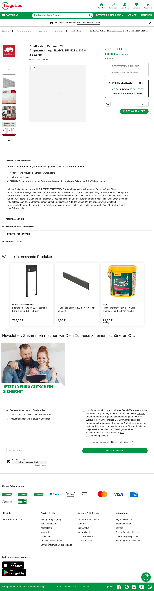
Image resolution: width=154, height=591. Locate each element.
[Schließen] (150, 22)
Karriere (119, 528)
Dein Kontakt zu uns (12, 519)
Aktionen (146, 15)
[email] (37, 450)
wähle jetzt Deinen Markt (88, 23)
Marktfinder (46, 536)
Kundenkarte (123, 54)
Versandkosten (85, 532)
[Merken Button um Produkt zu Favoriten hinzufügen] (108, 104)
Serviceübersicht (48, 524)
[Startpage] (12, 6)
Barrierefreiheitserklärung (127, 532)
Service (132, 15)
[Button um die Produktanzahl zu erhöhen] (146, 103)
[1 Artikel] (142, 104)
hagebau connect (124, 519)
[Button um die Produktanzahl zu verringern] (138, 103)
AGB (58, 587)
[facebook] (119, 587)
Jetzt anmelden (114, 450)
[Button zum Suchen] (90, 15)
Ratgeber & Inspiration (109, 15)
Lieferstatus (83, 528)
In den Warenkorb (134, 111)
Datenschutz (86, 587)
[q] (59, 15)
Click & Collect (85, 541)
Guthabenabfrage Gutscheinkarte (56, 545)
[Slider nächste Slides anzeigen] (9, 139)
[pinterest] (127, 587)
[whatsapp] (150, 587)
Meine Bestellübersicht (88, 519)
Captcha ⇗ (41, 465)
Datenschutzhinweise (121, 442)
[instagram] (134, 587)
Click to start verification (29, 462)
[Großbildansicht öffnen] (57, 93)
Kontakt (7, 513)
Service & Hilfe (48, 513)
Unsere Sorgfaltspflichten (127, 536)
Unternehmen (122, 513)
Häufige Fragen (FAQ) (51, 519)
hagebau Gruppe (123, 524)
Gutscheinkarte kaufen (51, 541)
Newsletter (46, 532)
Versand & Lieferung (88, 513)
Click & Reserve (85, 536)
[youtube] (141, 587)
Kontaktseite (46, 528)
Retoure (82, 524)
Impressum (70, 587)
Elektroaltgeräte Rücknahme (129, 541)
